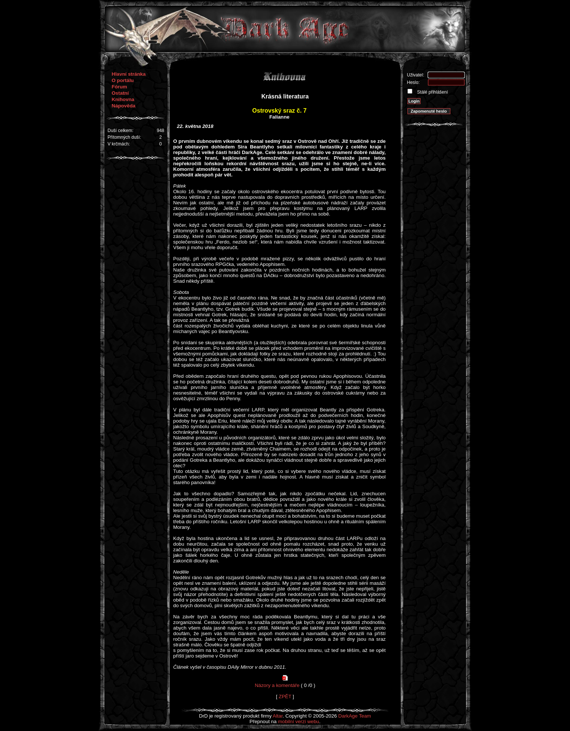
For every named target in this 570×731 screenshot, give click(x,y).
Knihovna (123, 99)
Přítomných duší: (124, 137)
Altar (278, 716)
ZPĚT (285, 696)
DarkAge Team (354, 716)
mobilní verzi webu (298, 721)
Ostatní (120, 93)
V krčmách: (119, 144)
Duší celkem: (120, 130)
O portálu (123, 80)
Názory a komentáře (277, 685)
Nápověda (124, 106)
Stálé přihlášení (432, 92)
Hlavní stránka (129, 74)
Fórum (119, 87)
